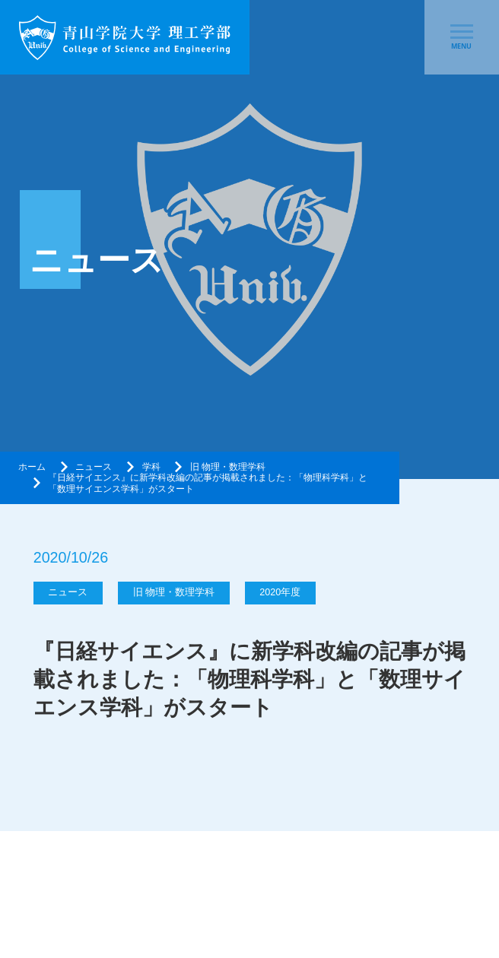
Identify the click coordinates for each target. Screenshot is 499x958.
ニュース (93, 467)
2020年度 (279, 592)
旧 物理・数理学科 (227, 467)
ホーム (32, 467)
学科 (151, 467)
